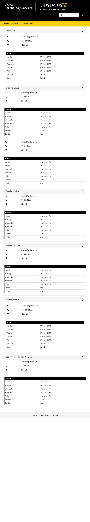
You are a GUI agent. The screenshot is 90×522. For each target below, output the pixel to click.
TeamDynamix (46, 415)
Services (15, 24)
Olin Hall (25, 45)
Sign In (84, 15)
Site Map (55, 415)
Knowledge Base (27, 24)
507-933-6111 (27, 41)
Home (6, 24)
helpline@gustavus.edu (30, 37)
